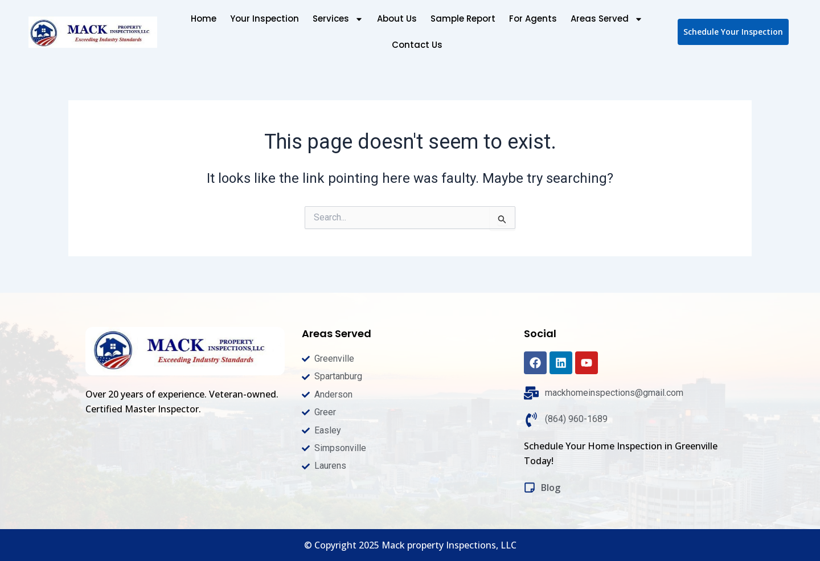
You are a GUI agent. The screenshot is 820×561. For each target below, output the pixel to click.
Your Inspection (264, 18)
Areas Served (607, 19)
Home (203, 18)
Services (338, 19)
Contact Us (417, 45)
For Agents (533, 18)
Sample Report (462, 18)
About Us (397, 18)
